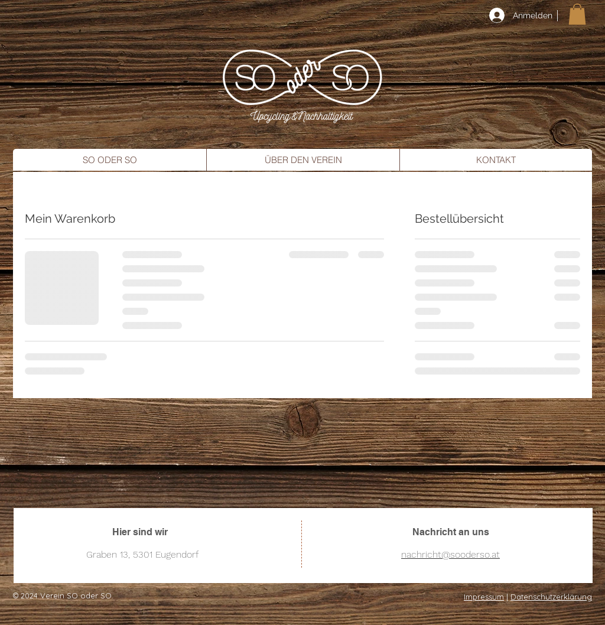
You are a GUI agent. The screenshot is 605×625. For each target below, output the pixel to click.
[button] (577, 14)
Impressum (484, 596)
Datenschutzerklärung (551, 596)
